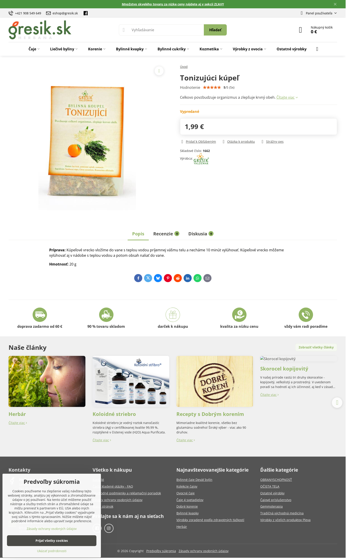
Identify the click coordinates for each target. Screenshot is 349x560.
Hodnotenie (190, 87)
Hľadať (215, 29)
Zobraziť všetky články (316, 347)
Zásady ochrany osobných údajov (204, 551)
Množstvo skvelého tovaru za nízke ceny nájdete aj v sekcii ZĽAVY (173, 4)
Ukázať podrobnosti (52, 551)
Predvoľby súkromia (161, 551)
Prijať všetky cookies (52, 540)
